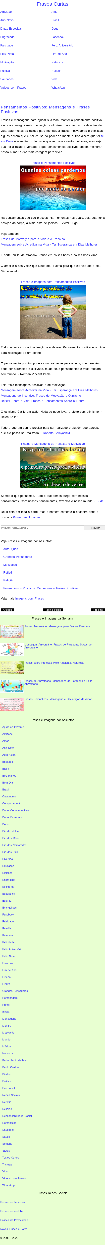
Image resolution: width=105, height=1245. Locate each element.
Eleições (7, 873)
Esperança (8, 893)
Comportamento (11, 803)
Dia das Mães (10, 838)
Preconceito (9, 1088)
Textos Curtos (10, 1157)
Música (6, 1046)
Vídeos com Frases (13, 87)
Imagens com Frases (29, 598)
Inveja (5, 1011)
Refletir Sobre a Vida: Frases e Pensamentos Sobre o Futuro (43, 401)
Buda (100, 501)
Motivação (7, 62)
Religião (7, 1109)
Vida (54, 79)
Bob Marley (9, 775)
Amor (55, 11)
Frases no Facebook (12, 1202)
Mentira (6, 1025)
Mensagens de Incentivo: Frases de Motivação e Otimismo (41, 395)
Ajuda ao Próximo (13, 727)
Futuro (6, 984)
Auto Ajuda (8, 754)
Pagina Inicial (53, 609)
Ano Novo (6, 20)
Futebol (6, 977)
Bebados (7, 761)
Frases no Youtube (11, 1211)
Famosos (7, 935)
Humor (6, 1004)
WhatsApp (58, 87)
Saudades (6, 79)
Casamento (9, 796)
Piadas (6, 1074)
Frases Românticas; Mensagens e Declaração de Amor (46, 704)
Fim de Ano (59, 54)
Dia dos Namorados (14, 845)
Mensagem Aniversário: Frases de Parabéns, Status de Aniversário (46, 649)
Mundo (6, 1039)
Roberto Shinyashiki (56, 433)
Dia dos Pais (10, 852)
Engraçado (7, 37)
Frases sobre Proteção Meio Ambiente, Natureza (42, 667)
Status (6, 1150)
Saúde (6, 1136)
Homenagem (10, 997)
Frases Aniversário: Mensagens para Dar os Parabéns (45, 631)
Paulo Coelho (10, 1067)
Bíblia (5, 768)
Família (6, 928)
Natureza (57, 62)
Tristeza (7, 1164)
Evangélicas (9, 907)
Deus (55, 28)
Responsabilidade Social (17, 1116)
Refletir (56, 70)
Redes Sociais (11, 1095)
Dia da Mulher (11, 831)
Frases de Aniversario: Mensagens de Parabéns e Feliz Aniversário (46, 686)
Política (5, 70)
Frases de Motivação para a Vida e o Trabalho (33, 239)
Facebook (58, 37)
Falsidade (6, 45)
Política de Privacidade (14, 1220)
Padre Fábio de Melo (15, 1060)
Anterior (7, 609)
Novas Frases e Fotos (13, 1229)
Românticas (9, 1122)
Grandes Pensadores (15, 991)
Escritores (8, 886)
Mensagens (9, 1018)
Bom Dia (7, 782)
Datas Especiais (11, 28)
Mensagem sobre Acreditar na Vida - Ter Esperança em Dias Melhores (49, 244)
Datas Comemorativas (15, 810)
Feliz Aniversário (62, 45)
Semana (7, 1143)
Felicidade (8, 942)
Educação (8, 866)
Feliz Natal (7, 54)
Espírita (6, 900)
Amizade (6, 11)
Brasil (55, 20)
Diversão (7, 859)
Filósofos (7, 963)
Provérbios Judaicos (26, 517)
